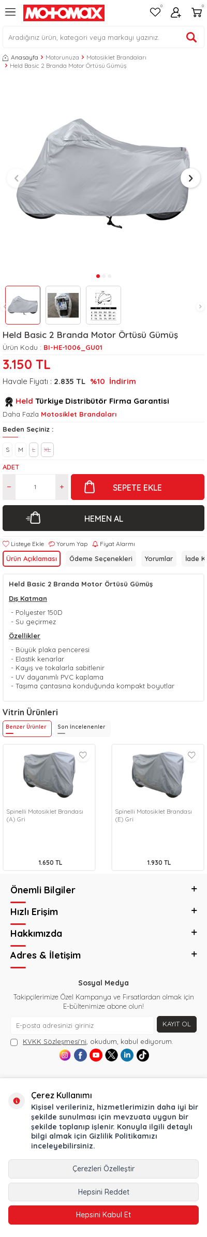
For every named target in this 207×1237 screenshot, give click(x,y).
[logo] (64, 13)
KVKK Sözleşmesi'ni (54, 1041)
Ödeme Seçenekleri (100, 558)
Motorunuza (62, 57)
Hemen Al (103, 518)
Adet (11, 467)
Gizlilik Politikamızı (123, 1136)
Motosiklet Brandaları (116, 57)
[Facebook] (80, 1055)
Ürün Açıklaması (31, 558)
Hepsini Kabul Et (103, 1214)
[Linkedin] (127, 1055)
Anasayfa (20, 57)
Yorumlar (159, 558)
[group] (103, 173)
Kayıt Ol (176, 1024)
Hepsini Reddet (103, 1192)
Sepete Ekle (137, 487)
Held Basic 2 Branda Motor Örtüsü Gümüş (68, 65)
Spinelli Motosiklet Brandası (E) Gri (153, 815)
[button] (5, 307)
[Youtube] (96, 1055)
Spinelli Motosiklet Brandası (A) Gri (44, 815)
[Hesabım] (176, 13)
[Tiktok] (142, 1055)
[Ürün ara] (191, 37)
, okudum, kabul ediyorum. (91, 1041)
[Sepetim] (196, 13)
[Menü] (10, 16)
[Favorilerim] (155, 13)
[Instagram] (64, 1055)
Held (24, 401)
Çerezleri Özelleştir (103, 1168)
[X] (111, 1055)
